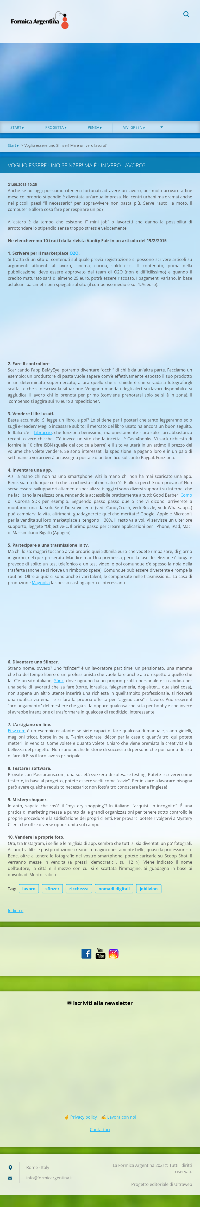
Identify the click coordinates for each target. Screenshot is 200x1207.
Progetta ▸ (56, 127)
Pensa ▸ (95, 127)
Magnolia (41, 583)
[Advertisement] (100, 82)
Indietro (15, 910)
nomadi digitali (114, 889)
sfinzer (52, 889)
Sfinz (59, 681)
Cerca (186, 15)
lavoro (29, 889)
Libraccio (43, 432)
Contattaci (100, 1129)
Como (186, 495)
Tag (11, 889)
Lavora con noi (121, 1117)
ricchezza (79, 889)
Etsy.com (17, 731)
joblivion (149, 889)
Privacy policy (83, 1117)
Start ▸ (17, 127)
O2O (74, 253)
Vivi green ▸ (134, 127)
